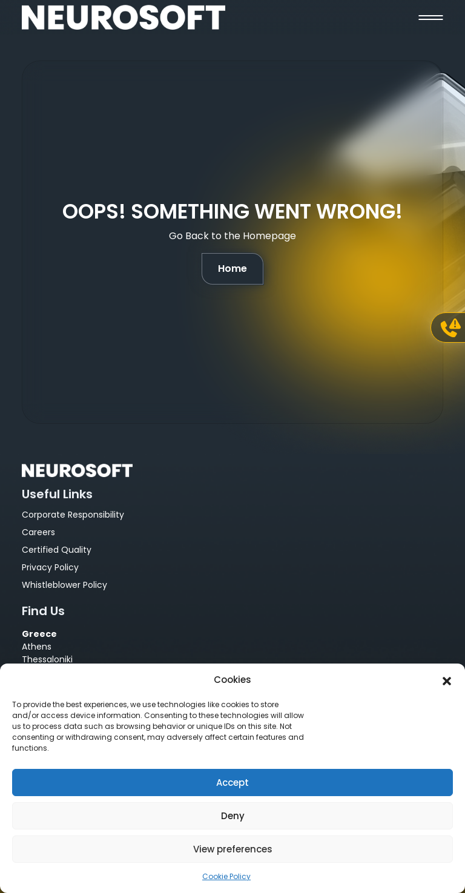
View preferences (232, 849)
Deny (233, 815)
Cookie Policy (226, 876)
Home (232, 268)
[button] (447, 680)
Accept (232, 782)
